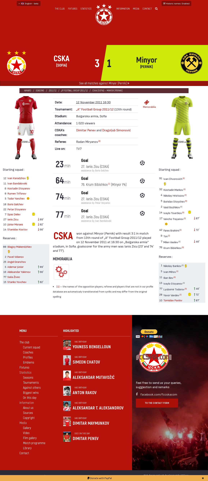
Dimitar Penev (86, 130)
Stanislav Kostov (17, 229)
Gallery (27, 428)
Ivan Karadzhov (18, 178)
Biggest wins (31, 393)
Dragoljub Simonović (116, 130)
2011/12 (52, 90)
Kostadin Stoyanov (18, 188)
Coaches (28, 352)
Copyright (29, 418)
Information (123, 8)
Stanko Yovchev (16, 281)
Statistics (86, 8)
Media (136, 8)
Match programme (34, 443)
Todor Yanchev (19, 198)
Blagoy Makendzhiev (19, 249)
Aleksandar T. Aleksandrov (98, 408)
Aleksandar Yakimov (19, 271)
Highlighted (71, 331)
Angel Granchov (16, 261)
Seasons (40, 90)
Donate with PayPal (99, 478)
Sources (28, 413)
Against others (32, 388)
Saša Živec (13, 276)
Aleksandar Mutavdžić (94, 377)
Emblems (28, 362)
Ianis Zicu (12, 219)
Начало (27, 90)
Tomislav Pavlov (172, 300)
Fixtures (72, 8)
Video (26, 433)
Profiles (28, 357)
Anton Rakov (85, 392)
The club (60, 8)
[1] (99, 141)
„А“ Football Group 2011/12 (74, 90)
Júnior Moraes (15, 224)
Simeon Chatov (86, 362)
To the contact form (157, 403)
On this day (29, 398)
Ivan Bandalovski (17, 183)
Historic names (176, 3)
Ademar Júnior (15, 266)
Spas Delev (14, 214)
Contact (147, 8)
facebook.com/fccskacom (158, 394)
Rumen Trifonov (16, 193)
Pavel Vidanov (15, 256)
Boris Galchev (15, 204)
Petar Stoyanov (16, 209)
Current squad (31, 347)
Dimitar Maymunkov (91, 423)
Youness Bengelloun (92, 347)
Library (27, 448)
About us (28, 408)
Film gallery (30, 438)
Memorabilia (147, 104)
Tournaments (31, 383)
